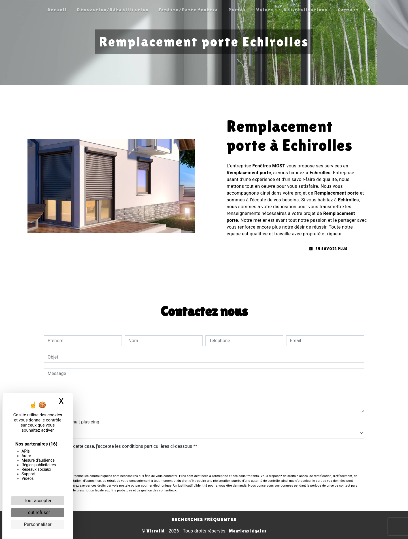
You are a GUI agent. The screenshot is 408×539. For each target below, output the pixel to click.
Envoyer (204, 462)
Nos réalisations (306, 9)
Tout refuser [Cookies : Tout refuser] (38, 512)
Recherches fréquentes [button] (204, 519)
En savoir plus (328, 249)
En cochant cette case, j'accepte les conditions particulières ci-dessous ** (123, 446)
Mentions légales (247, 531)
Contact (348, 9)
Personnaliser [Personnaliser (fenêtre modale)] (38, 524)
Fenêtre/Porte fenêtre (188, 9)
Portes (237, 9)
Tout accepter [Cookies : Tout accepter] (38, 500)
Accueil (57, 9)
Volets (264, 9)
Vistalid (155, 531)
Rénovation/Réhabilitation (112, 9)
